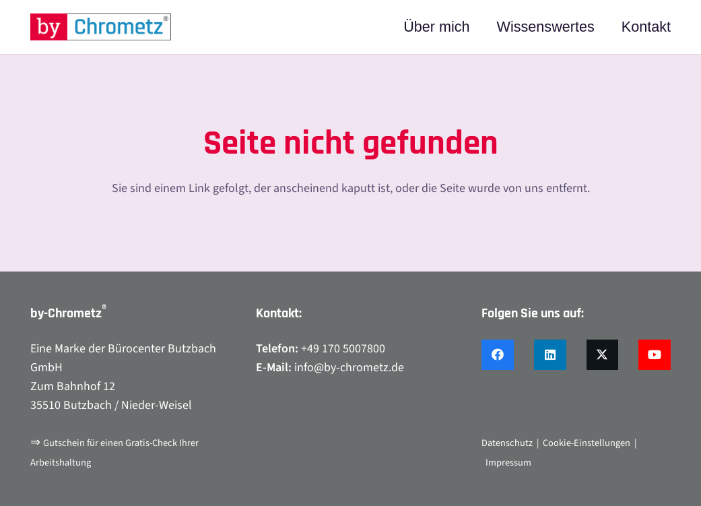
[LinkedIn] (550, 355)
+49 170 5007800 (343, 348)
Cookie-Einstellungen (586, 443)
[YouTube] (654, 355)
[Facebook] (497, 355)
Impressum (508, 462)
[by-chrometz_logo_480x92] (100, 26)
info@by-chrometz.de (349, 367)
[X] (603, 355)
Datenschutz (507, 443)
